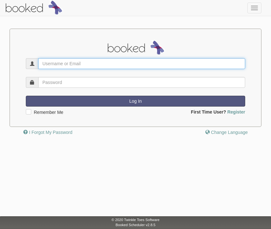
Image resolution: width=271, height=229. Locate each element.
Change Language (226, 132)
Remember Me (48, 112)
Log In (135, 101)
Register (236, 111)
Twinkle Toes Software (141, 220)
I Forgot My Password (47, 132)
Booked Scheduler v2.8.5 (135, 225)
